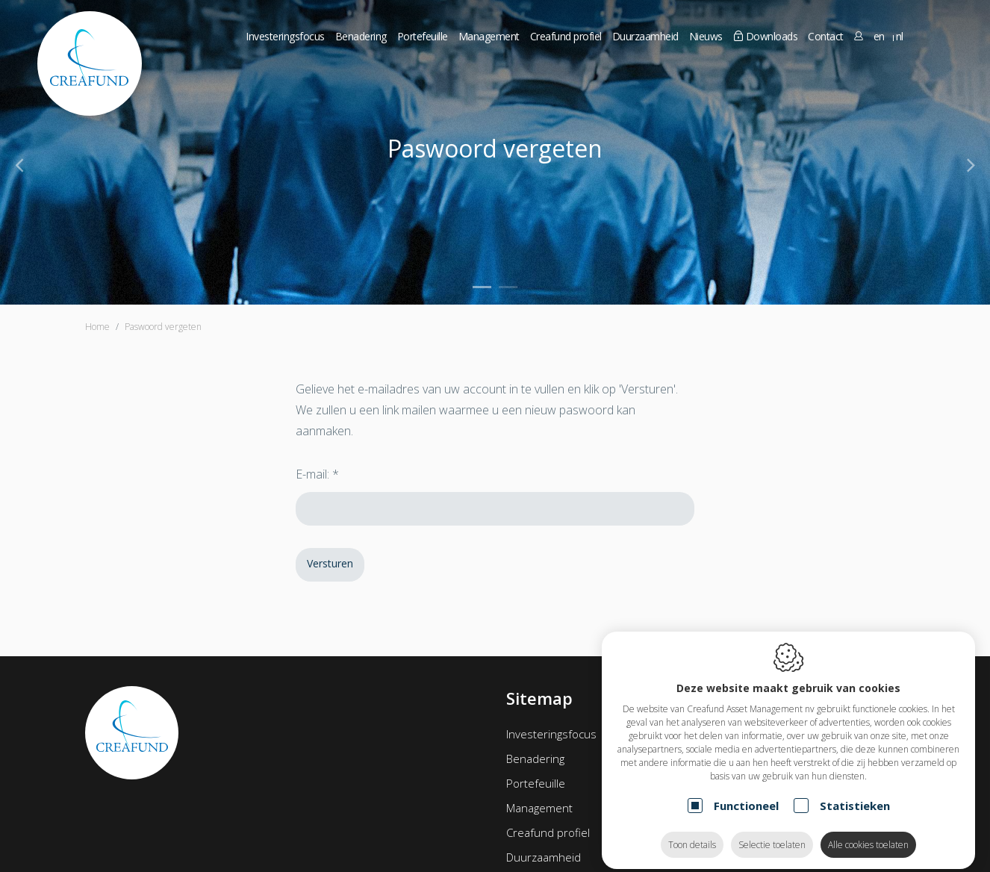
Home (97, 326)
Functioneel (746, 793)
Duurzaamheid (543, 857)
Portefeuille (535, 783)
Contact (826, 36)
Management (539, 807)
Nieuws (706, 36)
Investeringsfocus (285, 36)
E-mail (311, 474)
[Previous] (19, 164)
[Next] (971, 164)
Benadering (361, 36)
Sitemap (539, 698)
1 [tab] (482, 287)
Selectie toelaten (772, 832)
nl (899, 36)
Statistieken (855, 793)
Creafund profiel (548, 832)
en (879, 36)
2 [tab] (508, 287)
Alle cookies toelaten (868, 832)
